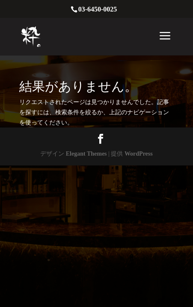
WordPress (139, 154)
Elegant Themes (86, 154)
